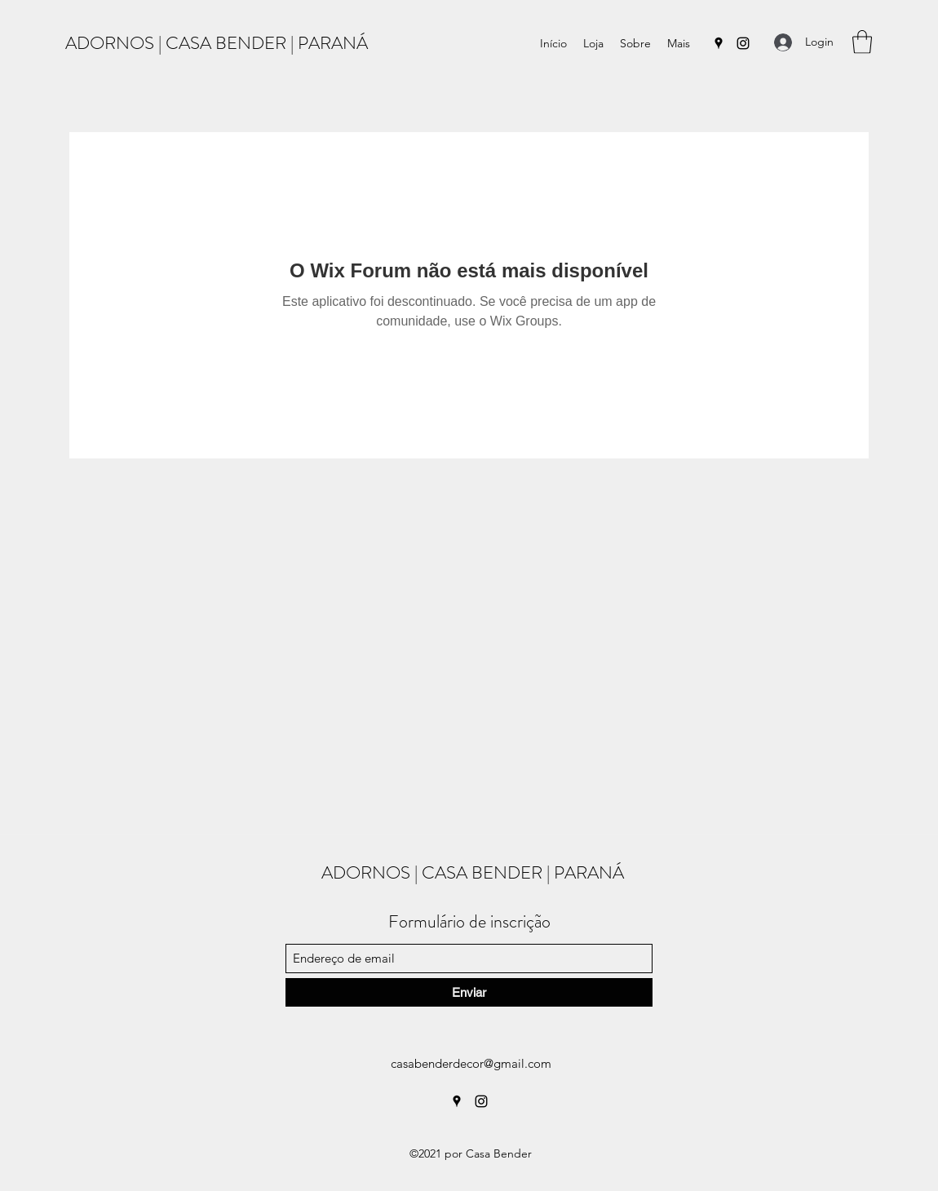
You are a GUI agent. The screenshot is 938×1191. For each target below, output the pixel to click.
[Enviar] (469, 992)
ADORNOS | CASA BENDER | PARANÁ (216, 42)
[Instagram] (743, 43)
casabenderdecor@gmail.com (471, 1063)
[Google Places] (718, 43)
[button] (862, 42)
